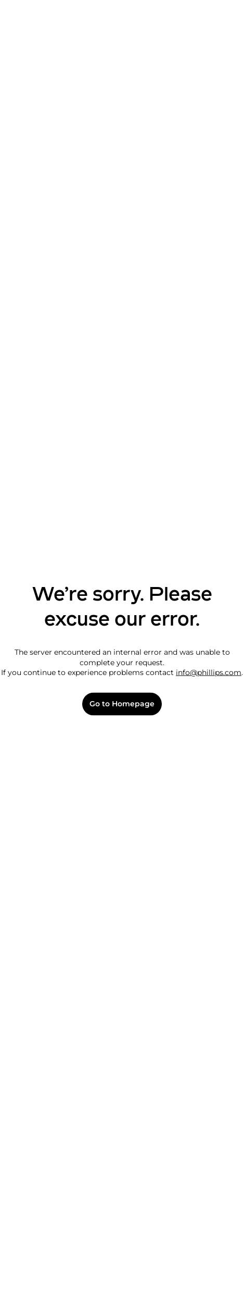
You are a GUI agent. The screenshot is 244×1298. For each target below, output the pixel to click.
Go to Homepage (122, 704)
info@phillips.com (208, 672)
